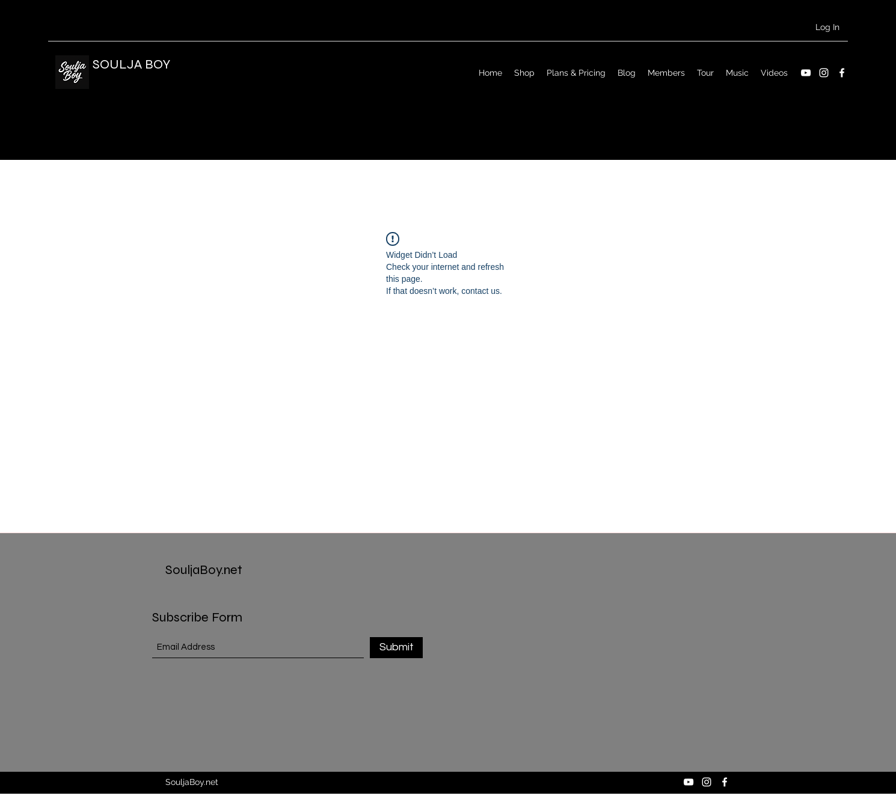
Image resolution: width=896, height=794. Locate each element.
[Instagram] (824, 73)
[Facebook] (842, 73)
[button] (828, 120)
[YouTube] (806, 73)
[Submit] (396, 647)
